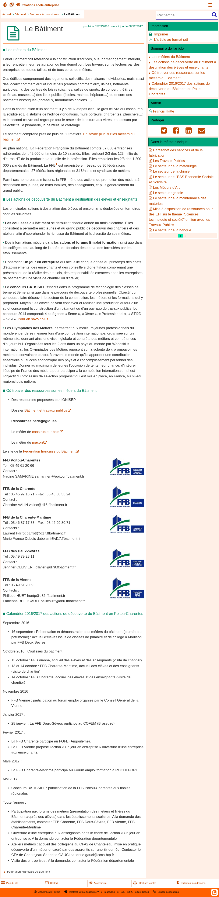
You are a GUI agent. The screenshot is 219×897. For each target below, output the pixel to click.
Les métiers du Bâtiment (171, 57)
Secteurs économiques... (45, 14)
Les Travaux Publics (169, 161)
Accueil (6, 14)
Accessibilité (97, 883)
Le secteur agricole (168, 193)
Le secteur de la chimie (171, 171)
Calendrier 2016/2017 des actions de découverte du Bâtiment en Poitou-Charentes (179, 89)
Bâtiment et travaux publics (45, 410)
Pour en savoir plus (33, 319)
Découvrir (21, 14)
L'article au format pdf (171, 40)
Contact (51, 883)
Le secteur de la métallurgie (175, 166)
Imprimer (161, 34)
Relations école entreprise (37, 5)
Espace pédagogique (169, 892)
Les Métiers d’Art (166, 188)
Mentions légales (144, 883)
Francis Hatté (163, 111)
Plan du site (9, 883)
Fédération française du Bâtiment (49, 451)
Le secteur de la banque (172, 230)
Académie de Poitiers (49, 892)
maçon (37, 442)
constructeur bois (45, 432)
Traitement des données (190, 883)
